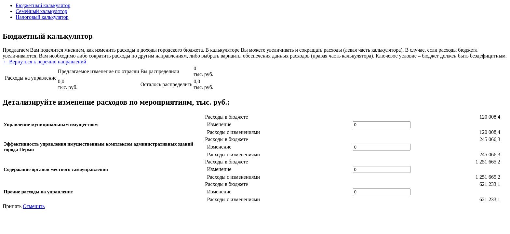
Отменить (34, 206)
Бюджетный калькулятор (43, 5)
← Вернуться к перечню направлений (44, 61)
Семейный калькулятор (41, 11)
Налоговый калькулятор (42, 17)
